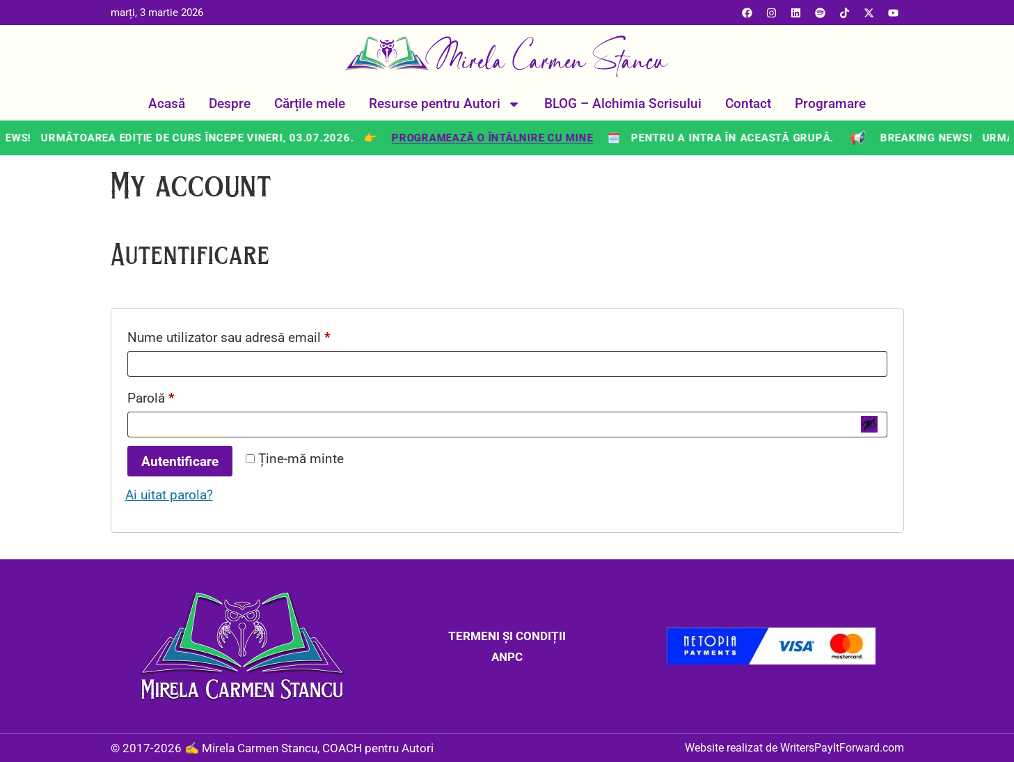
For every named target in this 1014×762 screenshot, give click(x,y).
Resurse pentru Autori (445, 104)
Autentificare (180, 461)
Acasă (166, 103)
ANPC (507, 657)
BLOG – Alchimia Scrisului (623, 103)
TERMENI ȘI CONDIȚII (507, 636)
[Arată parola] (869, 424)
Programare (830, 103)
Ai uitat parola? (169, 495)
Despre (230, 103)
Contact (748, 103)
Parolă (183, 395)
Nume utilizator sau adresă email (261, 335)
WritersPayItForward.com (842, 747)
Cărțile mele (309, 103)
